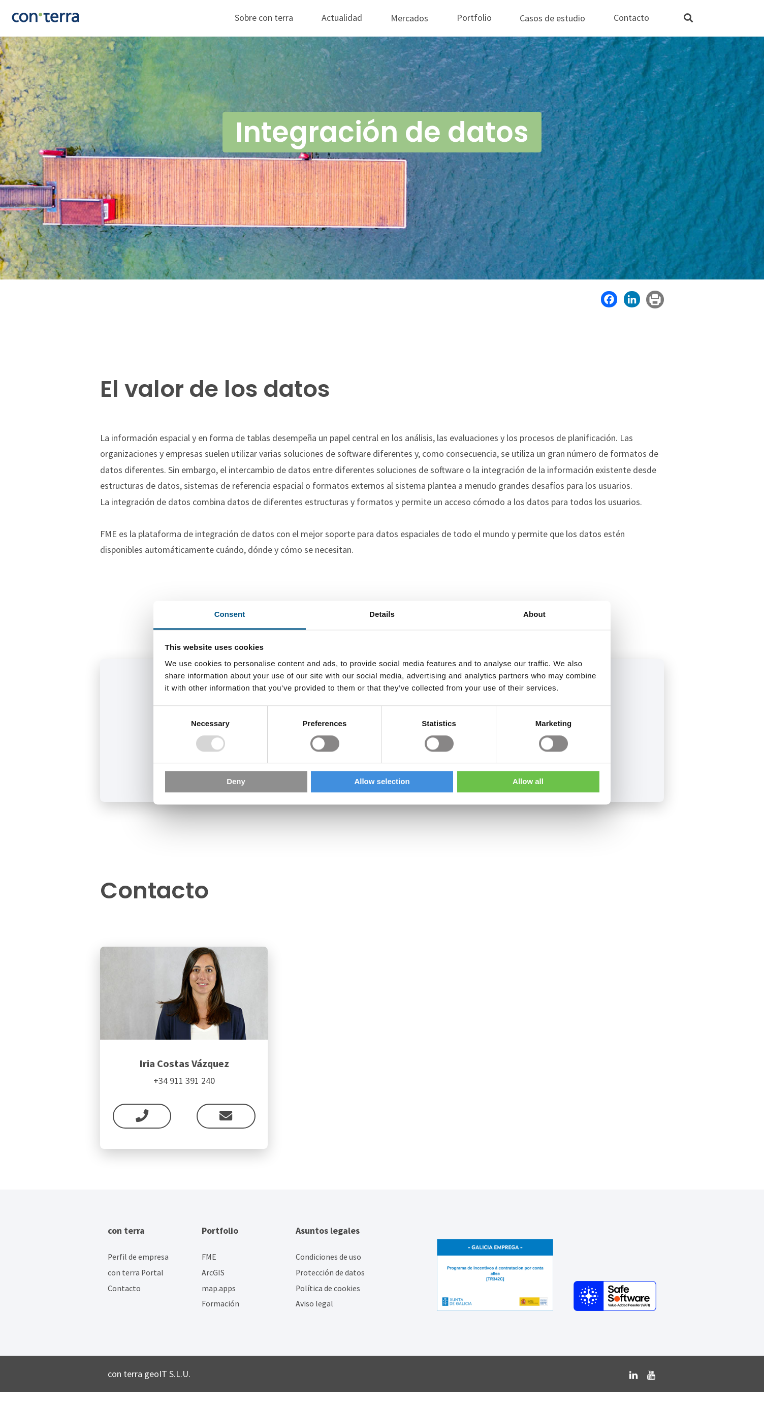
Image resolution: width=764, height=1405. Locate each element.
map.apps (219, 1301)
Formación (220, 1317)
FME (209, 1270)
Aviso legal (314, 1317)
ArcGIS (213, 1285)
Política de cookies (328, 1301)
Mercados (409, 18)
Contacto (124, 1301)
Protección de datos (330, 1285)
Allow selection (381, 781)
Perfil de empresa (138, 1270)
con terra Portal (136, 1285)
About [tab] (534, 614)
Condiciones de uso (328, 1270)
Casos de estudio (552, 18)
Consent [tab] (229, 614)
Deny (236, 781)
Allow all (528, 781)
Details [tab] (382, 614)
